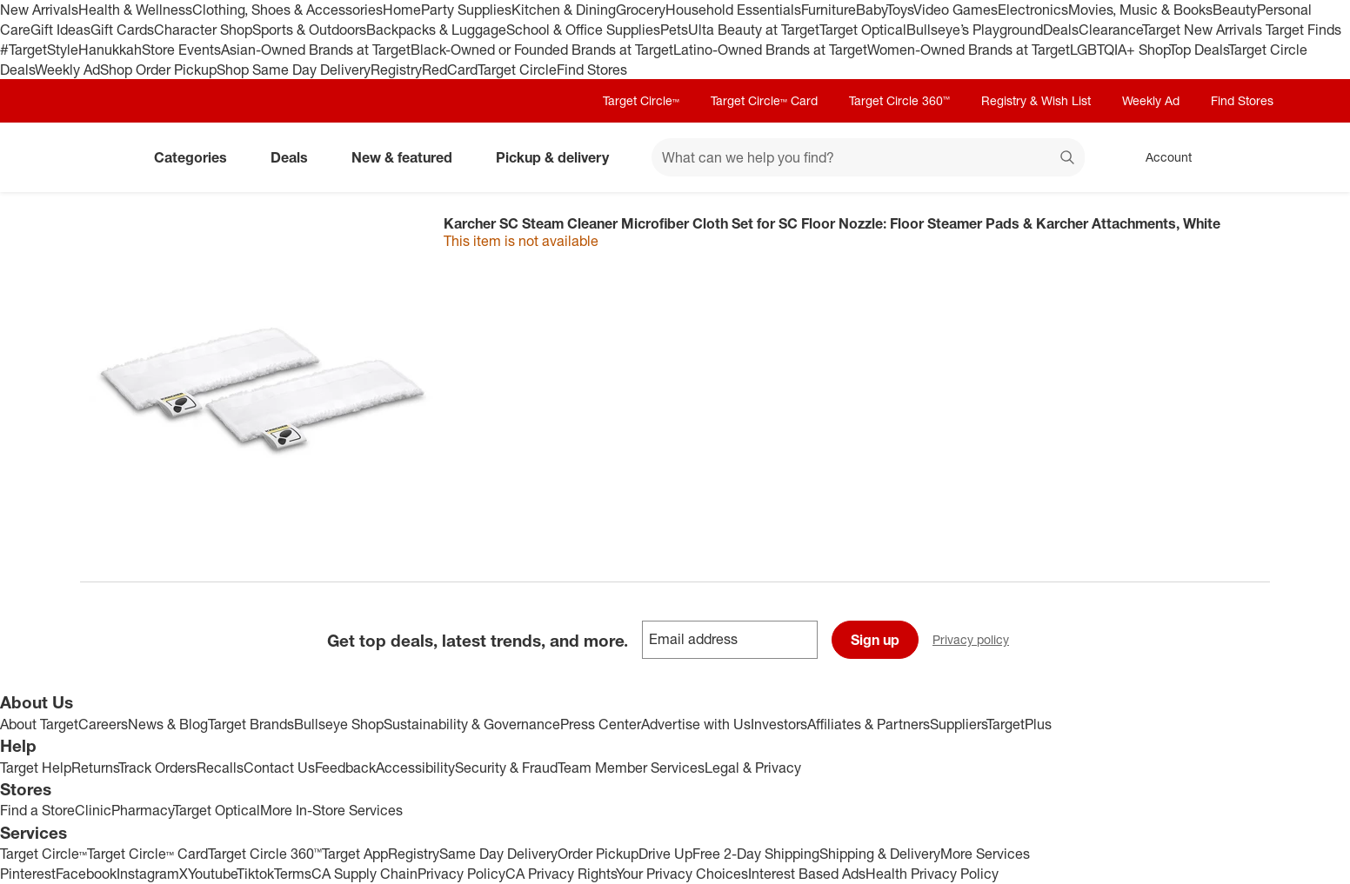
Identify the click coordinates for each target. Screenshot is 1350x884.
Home (402, 9)
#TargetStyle (39, 49)
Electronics (1033, 9)
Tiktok (255, 873)
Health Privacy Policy (932, 873)
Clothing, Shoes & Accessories (287, 9)
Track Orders (157, 767)
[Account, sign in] (1160, 157)
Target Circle (517, 69)
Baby (871, 9)
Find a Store (37, 810)
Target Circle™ (641, 100)
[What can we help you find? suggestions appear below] (868, 157)
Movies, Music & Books (1140, 9)
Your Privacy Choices (682, 873)
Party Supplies (466, 9)
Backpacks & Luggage (436, 29)
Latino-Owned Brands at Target (770, 49)
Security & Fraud (506, 767)
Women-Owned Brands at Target (968, 49)
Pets (674, 29)
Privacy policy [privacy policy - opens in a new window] (977, 641)
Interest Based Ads (806, 873)
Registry (396, 69)
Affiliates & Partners (868, 724)
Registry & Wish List (1036, 100)
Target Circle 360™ (899, 100)
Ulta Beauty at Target (753, 29)
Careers (103, 724)
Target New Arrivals (1204, 29)
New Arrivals (39, 9)
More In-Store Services (331, 810)
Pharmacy (142, 810)
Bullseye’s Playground (974, 29)
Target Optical (862, 29)
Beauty (1235, 9)
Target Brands (251, 724)
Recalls (220, 767)
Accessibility (415, 767)
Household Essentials (733, 9)
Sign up (875, 639)
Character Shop (203, 29)
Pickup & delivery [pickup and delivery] (559, 157)
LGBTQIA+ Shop (1119, 49)
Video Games (955, 9)
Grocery (640, 9)
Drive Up (665, 853)
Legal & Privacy (753, 767)
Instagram (148, 873)
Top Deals (1198, 49)
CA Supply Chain (364, 873)
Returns (94, 767)
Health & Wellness (135, 9)
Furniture (828, 9)
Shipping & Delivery (879, 853)
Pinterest (28, 873)
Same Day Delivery (498, 853)
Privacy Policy (461, 873)
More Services (985, 853)
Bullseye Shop (339, 724)
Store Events (181, 49)
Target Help (35, 767)
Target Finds (1303, 29)
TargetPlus (1019, 724)
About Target (39, 724)
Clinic (93, 810)
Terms (292, 873)
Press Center (600, 724)
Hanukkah (110, 49)
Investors (779, 724)
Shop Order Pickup (158, 69)
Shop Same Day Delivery (294, 69)
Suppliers (958, 724)
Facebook (86, 873)
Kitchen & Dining (563, 9)
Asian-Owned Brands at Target (316, 49)
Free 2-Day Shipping (755, 853)
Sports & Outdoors (309, 29)
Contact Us (279, 767)
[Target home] (104, 157)
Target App (355, 853)
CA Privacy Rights (560, 873)
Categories (197, 157)
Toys (899, 9)
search (1068, 159)
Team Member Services (631, 767)
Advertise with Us (696, 724)
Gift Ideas (60, 29)
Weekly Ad (67, 69)
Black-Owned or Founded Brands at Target (542, 49)
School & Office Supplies (583, 29)
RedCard (450, 69)
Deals (1061, 29)
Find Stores (592, 69)
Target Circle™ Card (764, 100)
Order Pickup (598, 853)
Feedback (345, 767)
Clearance (1110, 29)
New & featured (408, 157)
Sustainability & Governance (472, 724)
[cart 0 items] (1247, 157)
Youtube (212, 873)
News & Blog (168, 724)
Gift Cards (122, 29)
